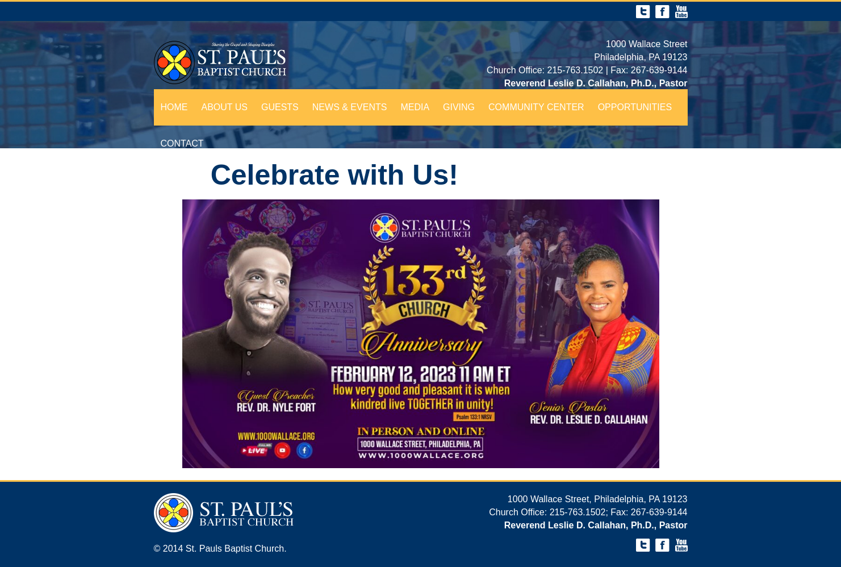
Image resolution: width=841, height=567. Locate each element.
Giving (459, 107)
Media (414, 107)
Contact (182, 143)
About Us (225, 107)
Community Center (536, 107)
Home (174, 107)
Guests (280, 107)
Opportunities (635, 107)
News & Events (349, 107)
